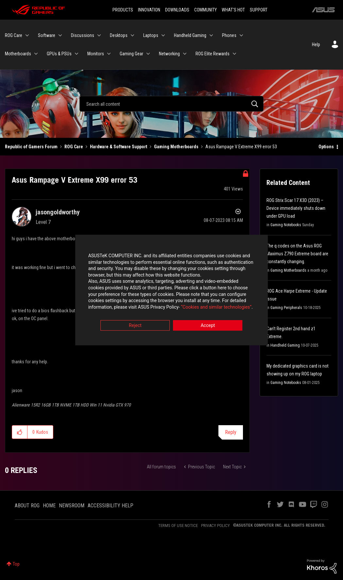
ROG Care (73, 146)
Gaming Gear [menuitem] (131, 53)
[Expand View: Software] (60, 35)
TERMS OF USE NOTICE (178, 525)
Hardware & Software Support (118, 146)
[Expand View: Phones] (241, 35)
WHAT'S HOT (233, 9)
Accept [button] (208, 326)
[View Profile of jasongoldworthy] (58, 212)
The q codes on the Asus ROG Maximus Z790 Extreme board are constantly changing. (297, 253)
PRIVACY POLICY (215, 525)
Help (316, 44)
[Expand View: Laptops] (163, 35)
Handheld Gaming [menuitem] (190, 35)
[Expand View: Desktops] (132, 35)
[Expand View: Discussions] (99, 35)
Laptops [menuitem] (150, 35)
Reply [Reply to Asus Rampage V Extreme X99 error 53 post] (230, 432)
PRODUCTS (122, 9)
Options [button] (326, 146)
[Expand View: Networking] (184, 53)
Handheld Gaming (285, 345)
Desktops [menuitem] (119, 35)
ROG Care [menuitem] (13, 35)
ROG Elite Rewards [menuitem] (213, 53)
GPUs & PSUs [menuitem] (59, 53)
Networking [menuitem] (169, 53)
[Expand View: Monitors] (109, 53)
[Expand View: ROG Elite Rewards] (234, 53)
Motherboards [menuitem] (18, 53)
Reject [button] (135, 326)
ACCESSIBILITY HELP (110, 505)
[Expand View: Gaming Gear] (148, 53)
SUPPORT (258, 9)
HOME (49, 505)
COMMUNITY (205, 9)
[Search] (171, 104)
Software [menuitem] (46, 35)
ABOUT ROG (27, 505)
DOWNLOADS (177, 9)
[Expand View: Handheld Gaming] (211, 35)
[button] (19, 432)
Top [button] (16, 564)
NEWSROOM (71, 505)
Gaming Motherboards (176, 146)
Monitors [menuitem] (95, 53)
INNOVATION (149, 9)
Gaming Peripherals (286, 307)
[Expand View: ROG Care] (27, 35)
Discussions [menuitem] (82, 35)
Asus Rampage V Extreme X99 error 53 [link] (241, 146)
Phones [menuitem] (229, 35)
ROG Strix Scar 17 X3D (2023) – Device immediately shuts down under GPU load (295, 208)
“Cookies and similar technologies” (128, 307)
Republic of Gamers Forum (31, 146)
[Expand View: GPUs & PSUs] (76, 53)
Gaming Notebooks (285, 225)
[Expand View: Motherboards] (36, 53)
